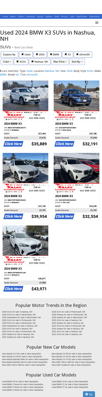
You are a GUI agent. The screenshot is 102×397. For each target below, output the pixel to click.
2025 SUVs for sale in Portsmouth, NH (19, 320)
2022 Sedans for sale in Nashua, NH (18, 337)
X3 (68, 54)
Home (5, 16)
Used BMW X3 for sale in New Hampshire (70, 381)
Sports (40, 16)
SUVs (21, 61)
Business (31, 16)
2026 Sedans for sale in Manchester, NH (69, 317)
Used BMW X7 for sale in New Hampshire (70, 387)
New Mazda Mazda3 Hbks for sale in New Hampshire (25, 359)
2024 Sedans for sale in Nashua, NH (68, 329)
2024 (40, 54)
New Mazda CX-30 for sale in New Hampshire (72, 356)
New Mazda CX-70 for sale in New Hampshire (72, 359)
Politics (21, 16)
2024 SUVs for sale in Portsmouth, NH (68, 326)
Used (25, 54)
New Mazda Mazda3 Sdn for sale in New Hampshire (24, 362)
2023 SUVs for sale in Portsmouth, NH (19, 331)
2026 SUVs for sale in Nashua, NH (17, 312)
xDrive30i (83, 54)
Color (7, 61)
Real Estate (82, 16)
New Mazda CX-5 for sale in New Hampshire (21, 354)
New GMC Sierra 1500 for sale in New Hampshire (73, 362)
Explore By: (9, 54)
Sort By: (77, 61)
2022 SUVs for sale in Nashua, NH (67, 334)
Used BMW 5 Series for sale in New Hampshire (22, 387)
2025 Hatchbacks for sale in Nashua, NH (19, 326)
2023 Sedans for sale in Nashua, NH (18, 334)
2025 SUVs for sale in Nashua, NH (67, 320)
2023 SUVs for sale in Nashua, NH (67, 331)
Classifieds (94, 16)
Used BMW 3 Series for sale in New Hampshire (22, 384)
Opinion (49, 16)
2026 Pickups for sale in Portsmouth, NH (69, 314)
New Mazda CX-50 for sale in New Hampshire (72, 354)
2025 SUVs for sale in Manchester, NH (19, 323)
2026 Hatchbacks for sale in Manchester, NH (21, 317)
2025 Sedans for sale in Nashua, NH (68, 323)
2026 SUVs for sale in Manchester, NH (19, 314)
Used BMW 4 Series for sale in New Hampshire (22, 390)
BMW (54, 54)
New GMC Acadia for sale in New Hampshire (71, 365)
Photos (64, 16)
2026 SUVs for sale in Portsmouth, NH (68, 312)
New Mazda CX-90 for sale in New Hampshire (22, 356)
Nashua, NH (39, 61)
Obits (57, 16)
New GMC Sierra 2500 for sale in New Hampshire (23, 365)
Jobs (72, 16)
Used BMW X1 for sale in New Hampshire (70, 384)
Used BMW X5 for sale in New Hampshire (20, 381)
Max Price (59, 61)
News (13, 16)
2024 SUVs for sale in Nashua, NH (17, 329)
